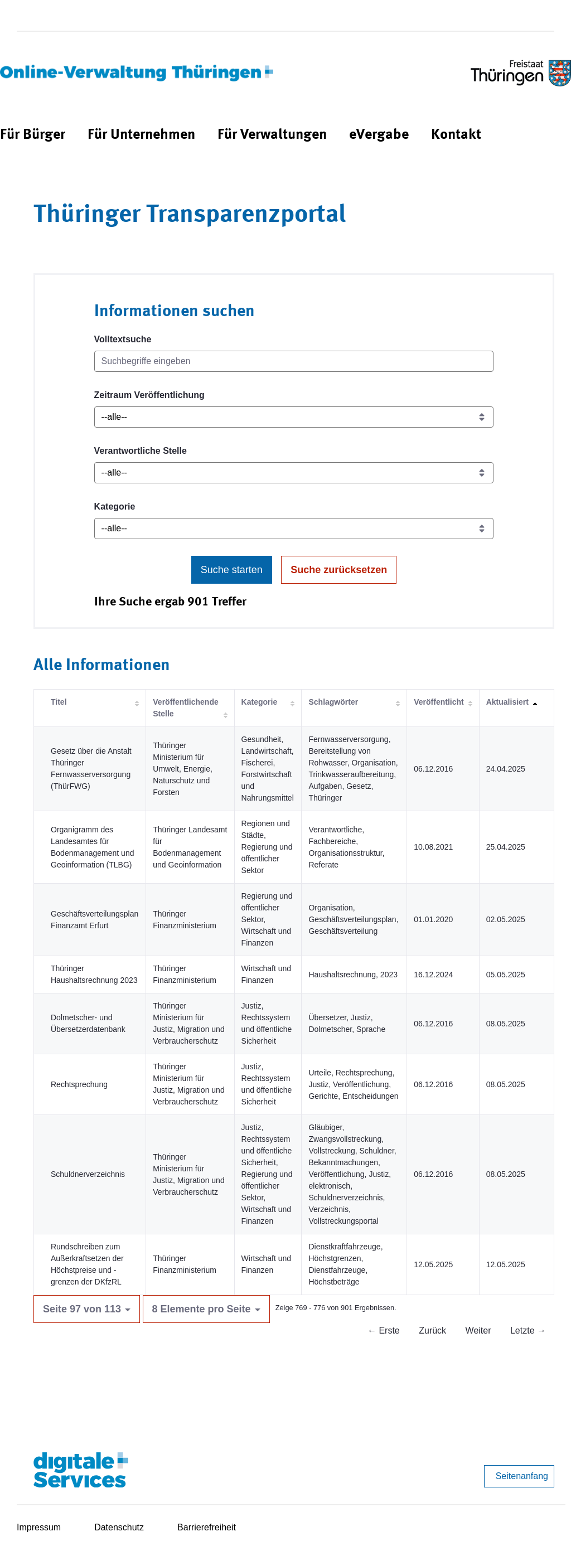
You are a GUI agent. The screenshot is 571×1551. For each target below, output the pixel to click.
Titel (59, 701)
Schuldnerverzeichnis (88, 1174)
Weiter (478, 1330)
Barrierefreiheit (206, 1527)
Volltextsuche (123, 339)
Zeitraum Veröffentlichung (149, 395)
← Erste (383, 1330)
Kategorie (115, 506)
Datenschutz (119, 1527)
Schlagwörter (333, 701)
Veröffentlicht (438, 701)
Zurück (432, 1330)
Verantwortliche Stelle (140, 450)
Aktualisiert (507, 701)
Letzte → (528, 1330)
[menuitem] (32, 135)
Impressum (39, 1527)
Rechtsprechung (79, 1084)
